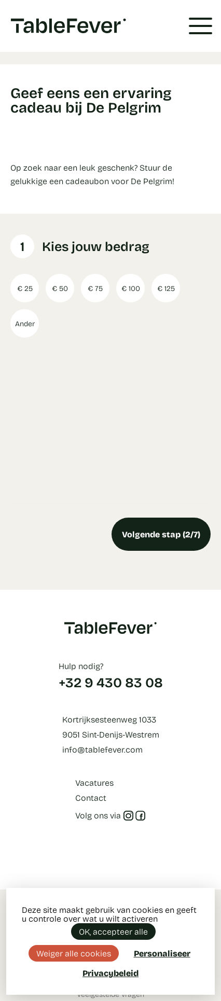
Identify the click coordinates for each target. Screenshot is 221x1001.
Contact (90, 797)
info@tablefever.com (102, 749)
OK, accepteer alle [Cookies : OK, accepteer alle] (113, 931)
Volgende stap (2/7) (161, 533)
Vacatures (94, 782)
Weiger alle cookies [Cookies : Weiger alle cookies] (73, 953)
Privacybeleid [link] (110, 973)
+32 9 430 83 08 (111, 682)
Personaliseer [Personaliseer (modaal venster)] (162, 953)
